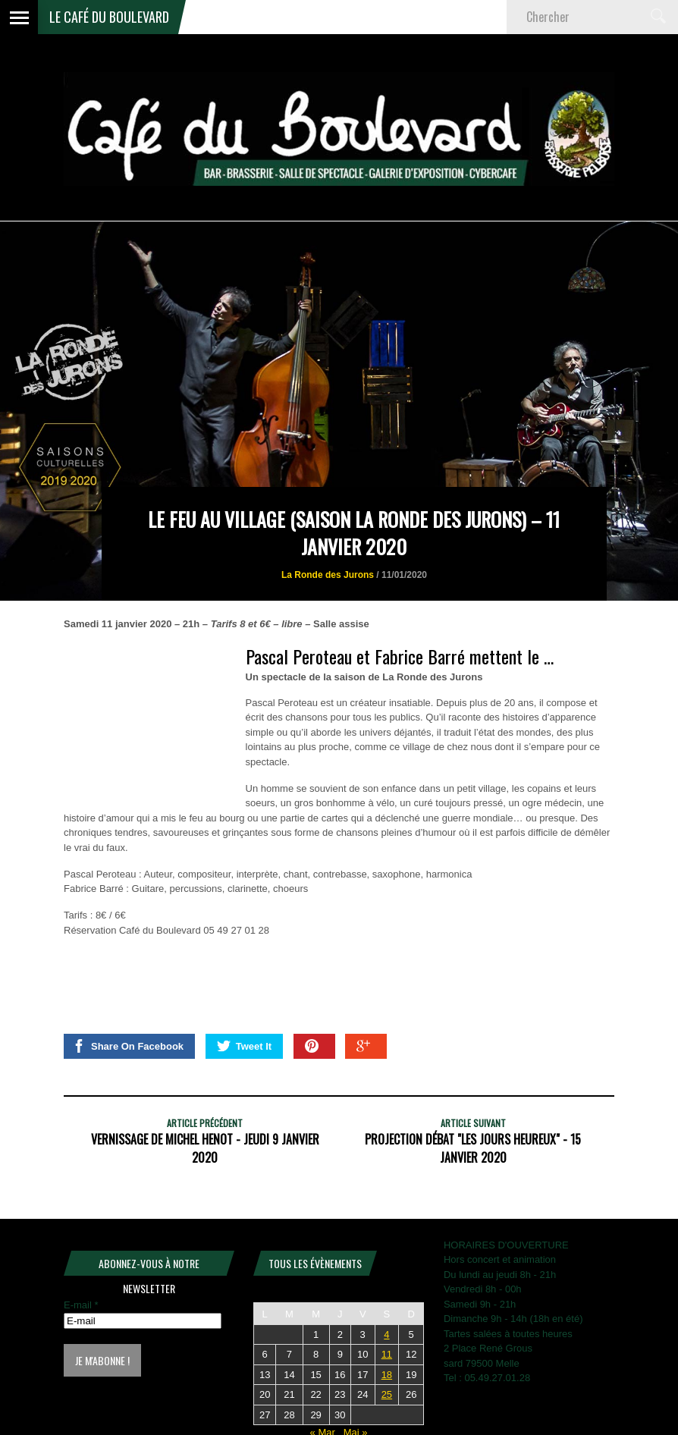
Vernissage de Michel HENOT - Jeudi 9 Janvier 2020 (205, 1148)
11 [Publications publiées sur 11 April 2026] (386, 1354)
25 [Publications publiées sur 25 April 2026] (386, 1394)
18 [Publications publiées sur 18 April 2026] (386, 1374)
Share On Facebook (128, 1046)
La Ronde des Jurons (327, 575)
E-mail (81, 1305)
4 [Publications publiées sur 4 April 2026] (386, 1334)
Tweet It (244, 1046)
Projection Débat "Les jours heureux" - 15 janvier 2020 (473, 1148)
